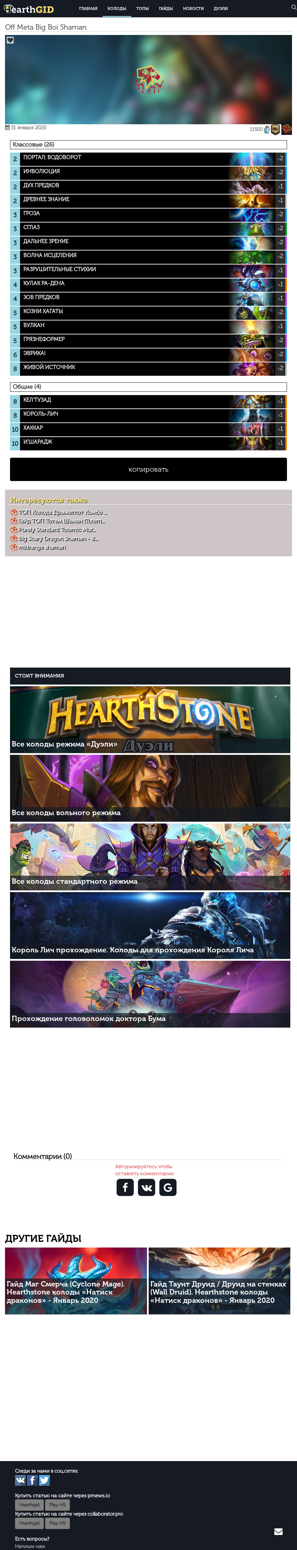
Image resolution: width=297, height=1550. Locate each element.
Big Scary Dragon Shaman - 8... (58, 538)
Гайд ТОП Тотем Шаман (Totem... (61, 520)
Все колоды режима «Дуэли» (65, 744)
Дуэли (221, 8)
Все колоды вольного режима (66, 812)
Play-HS (57, 1505)
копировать (148, 469)
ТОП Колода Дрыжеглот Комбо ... (62, 512)
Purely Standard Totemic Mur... (56, 529)
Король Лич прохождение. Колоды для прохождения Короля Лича (133, 949)
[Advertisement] (150, 611)
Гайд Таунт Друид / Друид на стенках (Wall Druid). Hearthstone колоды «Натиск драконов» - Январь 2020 (218, 1292)
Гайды (166, 8)
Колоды (117, 8)
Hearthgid (29, 1505)
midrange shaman (41, 547)
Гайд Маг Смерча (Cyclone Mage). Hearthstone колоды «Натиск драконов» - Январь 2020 (66, 1292)
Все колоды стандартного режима (75, 881)
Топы (142, 8)
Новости (193, 8)
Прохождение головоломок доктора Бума (89, 1018)
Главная (88, 8)
